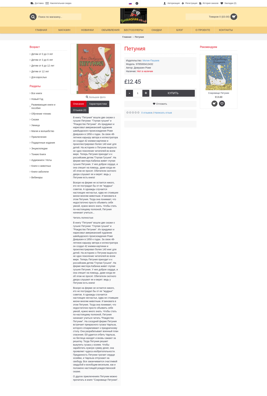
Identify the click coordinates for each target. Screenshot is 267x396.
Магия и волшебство (42, 131)
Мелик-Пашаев (151, 60)
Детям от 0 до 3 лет (42, 54)
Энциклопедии (39, 148)
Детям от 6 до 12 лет (42, 65)
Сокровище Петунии (218, 93)
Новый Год (37, 99)
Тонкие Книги (38, 154)
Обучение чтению (41, 113)
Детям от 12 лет (40, 71)
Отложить (161, 103)
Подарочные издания (43, 142)
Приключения (38, 137)
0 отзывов (146, 112)
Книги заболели (40, 171)
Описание (78, 103)
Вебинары (37, 177)
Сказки (35, 119)
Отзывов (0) (79, 110)
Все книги (36, 93)
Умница (35, 125)
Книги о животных (41, 166)
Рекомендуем (208, 47)
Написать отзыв (163, 112)
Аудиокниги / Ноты (41, 160)
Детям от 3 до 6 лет (42, 59)
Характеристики (98, 103)
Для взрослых (39, 77)
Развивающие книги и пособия (43, 106)
